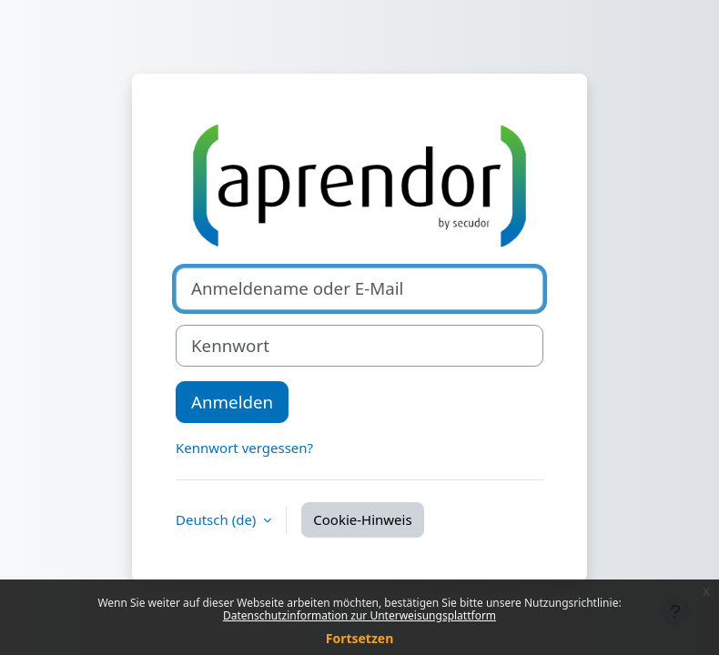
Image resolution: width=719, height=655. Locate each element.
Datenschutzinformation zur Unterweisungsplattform (359, 615)
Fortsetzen (360, 638)
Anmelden (232, 401)
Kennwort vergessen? (244, 447)
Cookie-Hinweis (362, 519)
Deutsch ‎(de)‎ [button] (217, 519)
